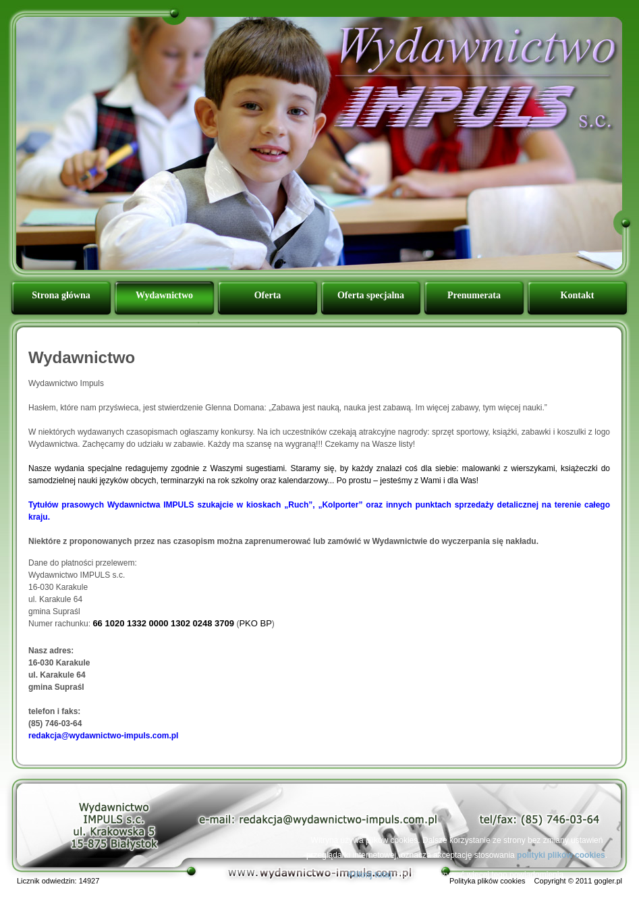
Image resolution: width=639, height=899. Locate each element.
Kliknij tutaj (370, 874)
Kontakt (577, 295)
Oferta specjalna (370, 295)
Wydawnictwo (164, 295)
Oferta (267, 295)
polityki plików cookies (561, 855)
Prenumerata (474, 295)
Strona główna (61, 295)
